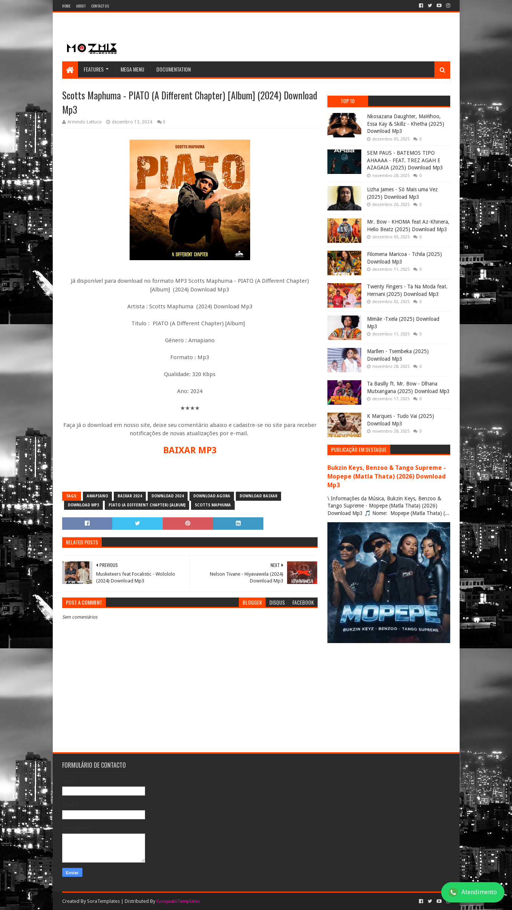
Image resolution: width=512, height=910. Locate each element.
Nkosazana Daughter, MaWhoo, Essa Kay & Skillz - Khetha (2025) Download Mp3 (405, 123)
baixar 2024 (130, 496)
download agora (211, 496)
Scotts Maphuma (213, 505)
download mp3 (83, 505)
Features (94, 69)
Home (66, 6)
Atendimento (473, 892)
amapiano (97, 496)
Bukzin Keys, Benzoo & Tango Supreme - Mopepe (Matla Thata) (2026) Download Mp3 (386, 476)
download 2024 (167, 496)
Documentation (173, 69)
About (81, 6)
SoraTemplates (103, 901)
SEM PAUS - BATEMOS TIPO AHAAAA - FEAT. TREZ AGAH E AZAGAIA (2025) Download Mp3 (405, 160)
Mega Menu (132, 69)
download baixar (258, 496)
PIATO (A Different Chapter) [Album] (147, 505)
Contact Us (100, 6)
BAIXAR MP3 (190, 450)
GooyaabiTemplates (178, 901)
